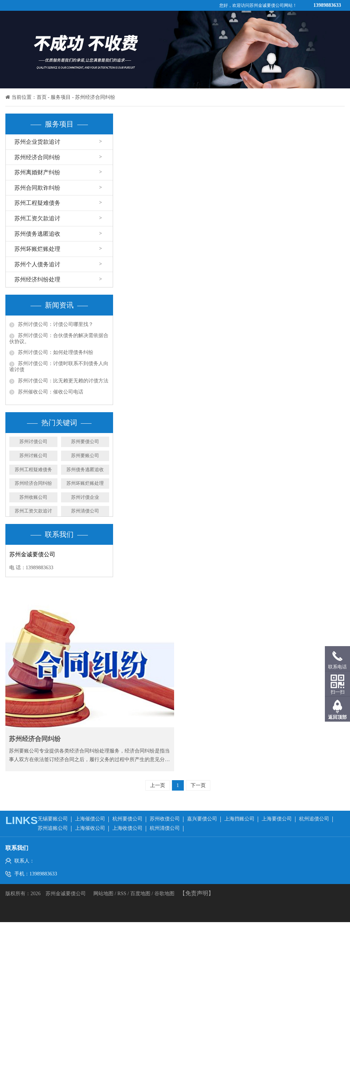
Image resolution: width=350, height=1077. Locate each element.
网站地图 (104, 893)
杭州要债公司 (127, 818)
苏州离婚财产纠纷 (37, 172)
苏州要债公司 (85, 441)
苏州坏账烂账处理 (37, 249)
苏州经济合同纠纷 (95, 97)
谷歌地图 (164, 893)
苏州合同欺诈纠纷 (37, 188)
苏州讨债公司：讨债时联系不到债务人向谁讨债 (58, 366)
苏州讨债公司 (33, 441)
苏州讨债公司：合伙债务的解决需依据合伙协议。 (58, 338)
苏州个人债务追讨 (37, 264)
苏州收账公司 (33, 497)
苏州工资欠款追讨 (37, 218)
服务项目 (61, 97)
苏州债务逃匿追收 (37, 234)
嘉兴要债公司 (202, 818)
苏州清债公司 (85, 511)
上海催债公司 (90, 818)
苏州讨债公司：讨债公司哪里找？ (55, 324)
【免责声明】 (196, 893)
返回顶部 (337, 717)
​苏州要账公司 (85, 455)
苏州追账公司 (53, 828)
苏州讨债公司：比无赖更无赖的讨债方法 (63, 380)
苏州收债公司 (165, 818)
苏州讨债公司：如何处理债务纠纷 (55, 352)
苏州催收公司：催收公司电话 (50, 392)
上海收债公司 (127, 828)
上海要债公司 (277, 818)
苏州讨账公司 (33, 455)
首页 (42, 97)
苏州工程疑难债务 (37, 203)
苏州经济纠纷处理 (37, 279)
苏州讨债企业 (85, 497)
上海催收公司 (90, 828)
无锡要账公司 (53, 818)
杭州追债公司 (314, 818)
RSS (121, 893)
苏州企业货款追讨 (37, 142)
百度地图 (140, 893)
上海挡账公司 (239, 818)
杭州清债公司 (165, 828)
